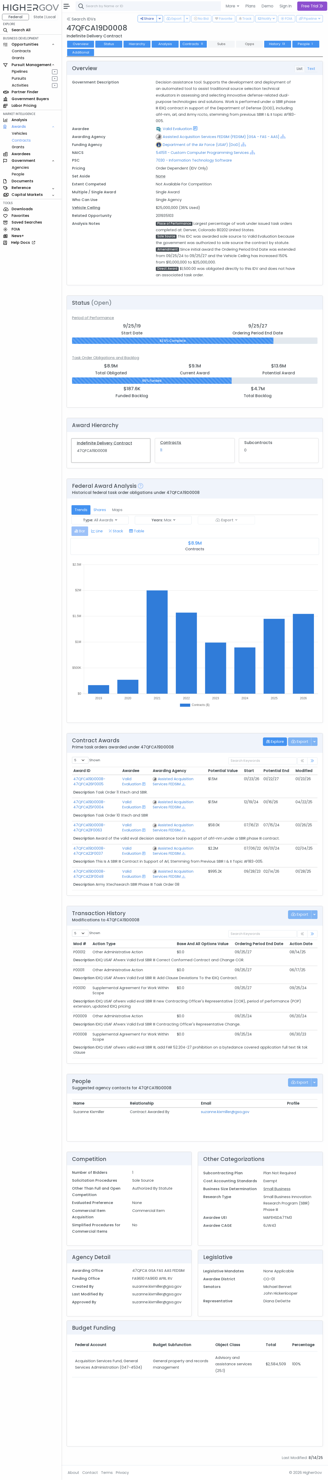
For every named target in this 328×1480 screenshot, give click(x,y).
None (161, 176)
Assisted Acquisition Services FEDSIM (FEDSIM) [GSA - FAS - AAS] (221, 136)
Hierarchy (137, 44)
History (277, 44)
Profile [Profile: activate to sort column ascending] (293, 1103)
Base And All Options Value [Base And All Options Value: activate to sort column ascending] (202, 943)
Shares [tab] (100, 509)
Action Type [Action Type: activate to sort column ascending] (104, 943)
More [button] (231, 6)
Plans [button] (250, 6)
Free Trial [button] (312, 6)
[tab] (79, 531)
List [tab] (300, 68)
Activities (20, 85)
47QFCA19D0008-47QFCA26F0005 (89, 781)
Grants (18, 57)
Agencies (20, 167)
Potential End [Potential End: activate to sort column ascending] (276, 770)
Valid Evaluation (177, 128)
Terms (107, 1472)
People (18, 174)
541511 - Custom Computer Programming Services (203, 152)
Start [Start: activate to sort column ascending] (249, 770)
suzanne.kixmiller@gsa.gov (225, 1111)
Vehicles (19, 133)
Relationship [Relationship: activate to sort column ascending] (142, 1103)
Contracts (21, 51)
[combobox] (152, 6)
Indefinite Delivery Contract (104, 443)
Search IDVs (81, 19)
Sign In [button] (286, 6)
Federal (15, 16)
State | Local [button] (45, 16)
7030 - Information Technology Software (194, 160)
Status (109, 44)
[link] (312, 761)
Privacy (122, 1472)
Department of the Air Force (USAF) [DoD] (201, 144)
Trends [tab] (81, 509)
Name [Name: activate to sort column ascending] (78, 1103)
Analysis (165, 44)
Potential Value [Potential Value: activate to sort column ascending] (223, 770)
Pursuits (19, 78)
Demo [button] (267, 6)
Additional (80, 52)
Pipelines (20, 71)
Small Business (277, 1188)
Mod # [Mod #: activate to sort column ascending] (79, 943)
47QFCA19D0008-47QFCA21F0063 (89, 827)
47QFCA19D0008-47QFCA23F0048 (89, 874)
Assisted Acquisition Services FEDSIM (173, 781)
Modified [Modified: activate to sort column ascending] (303, 770)
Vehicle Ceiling (86, 207)
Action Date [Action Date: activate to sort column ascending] (301, 943)
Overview (81, 44)
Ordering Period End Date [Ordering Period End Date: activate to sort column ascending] (259, 943)
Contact (90, 1472)
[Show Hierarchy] (282, 136)
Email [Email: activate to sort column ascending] (206, 1103)
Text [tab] (311, 68)
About (73, 1472)
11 (161, 450)
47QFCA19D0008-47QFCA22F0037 (89, 851)
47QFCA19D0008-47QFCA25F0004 (89, 804)
